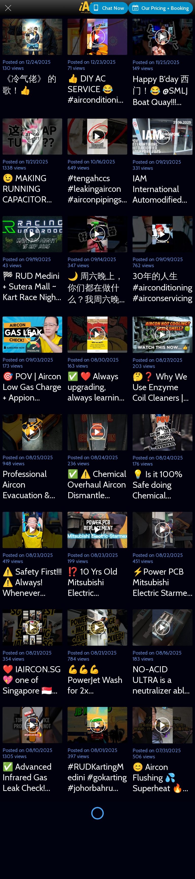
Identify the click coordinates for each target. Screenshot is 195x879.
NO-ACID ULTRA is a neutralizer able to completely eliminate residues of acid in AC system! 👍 (161, 680)
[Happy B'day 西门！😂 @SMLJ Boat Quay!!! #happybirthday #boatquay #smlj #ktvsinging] (162, 37)
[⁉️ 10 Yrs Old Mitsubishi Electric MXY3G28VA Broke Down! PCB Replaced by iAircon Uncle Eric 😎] (97, 530)
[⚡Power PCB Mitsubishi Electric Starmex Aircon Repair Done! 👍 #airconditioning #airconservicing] (162, 530)
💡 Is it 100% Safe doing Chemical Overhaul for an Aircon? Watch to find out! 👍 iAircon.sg (161, 485)
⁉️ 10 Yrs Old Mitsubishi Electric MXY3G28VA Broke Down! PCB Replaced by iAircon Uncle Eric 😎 (97, 582)
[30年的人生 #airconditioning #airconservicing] (162, 234)
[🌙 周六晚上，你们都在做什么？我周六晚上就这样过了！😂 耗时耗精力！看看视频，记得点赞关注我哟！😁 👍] (97, 234)
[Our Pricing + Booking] (160, 8)
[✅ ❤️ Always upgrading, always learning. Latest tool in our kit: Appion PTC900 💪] (97, 335)
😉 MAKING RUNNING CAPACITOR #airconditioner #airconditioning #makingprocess (32, 189)
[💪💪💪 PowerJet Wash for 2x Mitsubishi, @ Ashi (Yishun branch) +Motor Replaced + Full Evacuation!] (97, 627)
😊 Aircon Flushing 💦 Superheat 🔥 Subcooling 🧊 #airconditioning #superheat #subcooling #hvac (162, 777)
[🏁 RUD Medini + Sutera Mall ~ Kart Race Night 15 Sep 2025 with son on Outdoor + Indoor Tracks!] (32, 234)
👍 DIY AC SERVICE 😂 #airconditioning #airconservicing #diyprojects (97, 89)
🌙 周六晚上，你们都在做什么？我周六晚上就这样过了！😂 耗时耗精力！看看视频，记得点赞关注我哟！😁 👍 (95, 288)
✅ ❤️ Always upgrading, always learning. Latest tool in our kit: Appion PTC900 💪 (96, 387)
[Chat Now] (108, 8)
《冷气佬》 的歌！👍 (29, 84)
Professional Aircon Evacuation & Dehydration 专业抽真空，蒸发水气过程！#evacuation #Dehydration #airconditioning (32, 484)
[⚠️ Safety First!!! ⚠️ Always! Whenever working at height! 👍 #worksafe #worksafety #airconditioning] (32, 530)
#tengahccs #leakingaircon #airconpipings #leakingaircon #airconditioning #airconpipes (97, 189)
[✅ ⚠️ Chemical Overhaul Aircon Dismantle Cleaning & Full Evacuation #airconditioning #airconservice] (97, 432)
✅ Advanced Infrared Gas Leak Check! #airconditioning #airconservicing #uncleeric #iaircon (32, 777)
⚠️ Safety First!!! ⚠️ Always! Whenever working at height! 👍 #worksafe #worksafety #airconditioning (32, 582)
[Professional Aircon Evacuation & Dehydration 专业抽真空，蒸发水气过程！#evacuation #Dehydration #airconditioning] (32, 432)
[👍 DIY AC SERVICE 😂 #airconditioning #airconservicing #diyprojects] (97, 37)
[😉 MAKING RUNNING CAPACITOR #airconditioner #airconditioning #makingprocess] (32, 136)
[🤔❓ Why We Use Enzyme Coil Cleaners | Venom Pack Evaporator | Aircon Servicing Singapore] (162, 335)
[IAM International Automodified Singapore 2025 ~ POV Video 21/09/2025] (162, 136)
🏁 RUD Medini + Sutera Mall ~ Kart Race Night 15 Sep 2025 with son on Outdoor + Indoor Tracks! (31, 286)
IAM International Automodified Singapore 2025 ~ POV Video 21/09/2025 (162, 189)
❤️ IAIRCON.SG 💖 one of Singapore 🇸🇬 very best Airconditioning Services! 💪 (32, 680)
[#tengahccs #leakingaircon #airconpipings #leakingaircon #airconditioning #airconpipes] (97, 136)
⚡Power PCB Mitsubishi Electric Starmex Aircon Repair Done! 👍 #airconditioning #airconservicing (162, 582)
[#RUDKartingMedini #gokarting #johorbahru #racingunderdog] (97, 725)
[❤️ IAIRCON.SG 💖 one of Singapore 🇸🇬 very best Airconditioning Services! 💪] (32, 627)
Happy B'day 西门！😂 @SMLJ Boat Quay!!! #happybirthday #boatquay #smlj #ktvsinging (162, 90)
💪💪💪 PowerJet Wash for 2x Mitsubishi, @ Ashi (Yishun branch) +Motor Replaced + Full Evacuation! (95, 680)
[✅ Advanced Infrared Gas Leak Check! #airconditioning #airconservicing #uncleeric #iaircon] (32, 725)
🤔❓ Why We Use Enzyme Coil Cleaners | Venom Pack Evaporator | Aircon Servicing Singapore (161, 387)
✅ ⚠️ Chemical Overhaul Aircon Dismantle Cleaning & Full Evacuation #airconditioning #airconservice (97, 484)
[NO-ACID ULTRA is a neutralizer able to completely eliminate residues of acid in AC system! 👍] (162, 627)
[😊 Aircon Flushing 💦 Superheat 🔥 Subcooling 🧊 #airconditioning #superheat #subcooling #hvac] (162, 725)
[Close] (8, 8)
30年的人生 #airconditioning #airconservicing (162, 287)
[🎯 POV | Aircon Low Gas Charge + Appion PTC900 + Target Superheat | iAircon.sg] (32, 335)
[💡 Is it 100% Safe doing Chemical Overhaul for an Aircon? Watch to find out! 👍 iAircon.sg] (162, 432)
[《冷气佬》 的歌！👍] (32, 37)
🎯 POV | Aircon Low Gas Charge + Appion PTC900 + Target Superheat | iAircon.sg (32, 387)
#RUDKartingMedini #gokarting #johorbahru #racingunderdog (97, 777)
